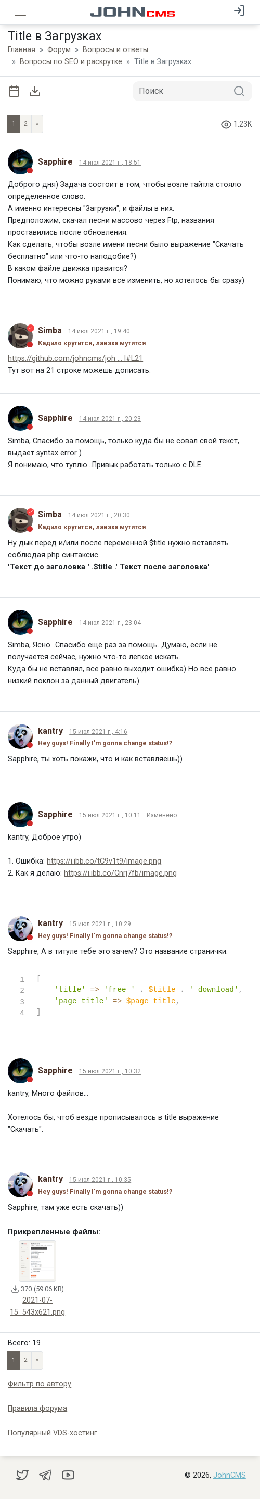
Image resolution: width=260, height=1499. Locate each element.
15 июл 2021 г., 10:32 (110, 1071)
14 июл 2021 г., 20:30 (99, 515)
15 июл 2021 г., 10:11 (110, 815)
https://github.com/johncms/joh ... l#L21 (75, 358)
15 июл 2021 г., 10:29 (100, 924)
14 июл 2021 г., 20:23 (110, 418)
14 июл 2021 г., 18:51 (110, 162)
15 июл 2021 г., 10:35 (100, 1179)
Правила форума (37, 1408)
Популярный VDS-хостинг (52, 1433)
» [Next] (37, 123)
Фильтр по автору (39, 1384)
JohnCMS (229, 1475)
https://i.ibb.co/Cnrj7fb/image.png (120, 873)
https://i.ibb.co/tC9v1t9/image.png (104, 861)
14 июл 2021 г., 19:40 (99, 331)
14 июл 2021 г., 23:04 (110, 623)
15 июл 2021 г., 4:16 (98, 731)
